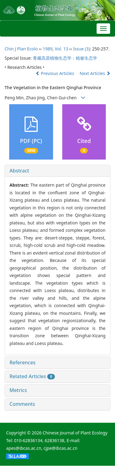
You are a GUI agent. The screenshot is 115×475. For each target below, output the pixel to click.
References (23, 362)
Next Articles (95, 73)
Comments (22, 404)
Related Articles (32, 376)
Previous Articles (55, 73)
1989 (47, 49)
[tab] (57, 171)
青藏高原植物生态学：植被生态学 (65, 58)
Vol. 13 (61, 49)
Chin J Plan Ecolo (21, 49)
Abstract (19, 170)
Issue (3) (81, 49)
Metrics (18, 390)
